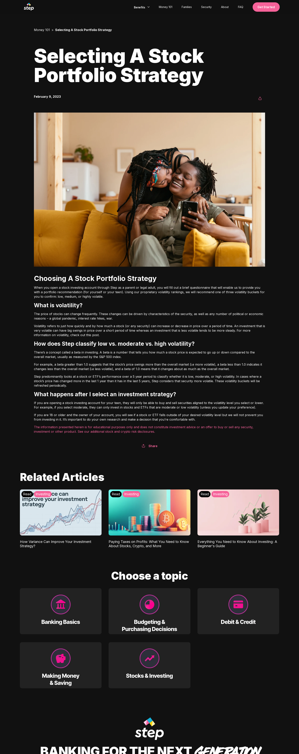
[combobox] (141, 7)
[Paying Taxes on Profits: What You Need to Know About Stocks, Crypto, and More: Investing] (149, 518)
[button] (260, 98)
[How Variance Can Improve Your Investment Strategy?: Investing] (61, 518)
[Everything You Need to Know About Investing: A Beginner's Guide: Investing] (238, 518)
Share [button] (149, 446)
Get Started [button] (266, 7)
